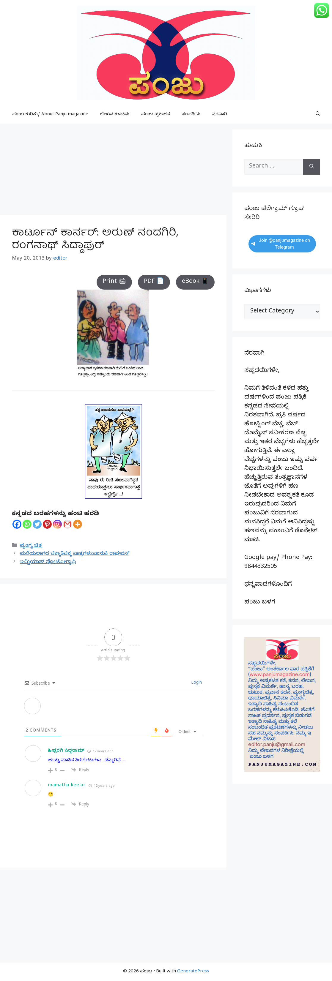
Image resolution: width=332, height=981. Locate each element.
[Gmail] (67, 524)
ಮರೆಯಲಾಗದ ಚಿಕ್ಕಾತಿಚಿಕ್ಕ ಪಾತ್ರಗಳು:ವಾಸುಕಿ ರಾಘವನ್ (74, 554)
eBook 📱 (195, 282)
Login (196, 683)
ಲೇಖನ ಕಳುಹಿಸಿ (114, 115)
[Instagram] (57, 524)
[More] (77, 524)
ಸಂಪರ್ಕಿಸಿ (191, 115)
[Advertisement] (113, 171)
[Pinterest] (47, 524)
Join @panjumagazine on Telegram (280, 244)
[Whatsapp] (27, 524)
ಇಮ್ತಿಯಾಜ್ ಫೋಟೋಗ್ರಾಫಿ (48, 562)
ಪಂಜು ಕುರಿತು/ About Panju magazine (50, 115)
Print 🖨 (114, 282)
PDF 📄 (154, 282)
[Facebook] (16, 524)
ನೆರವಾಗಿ (219, 115)
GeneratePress (193, 972)
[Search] (311, 167)
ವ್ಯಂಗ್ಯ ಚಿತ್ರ (31, 546)
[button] (318, 115)
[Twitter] (37, 524)
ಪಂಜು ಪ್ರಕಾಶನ (155, 115)
